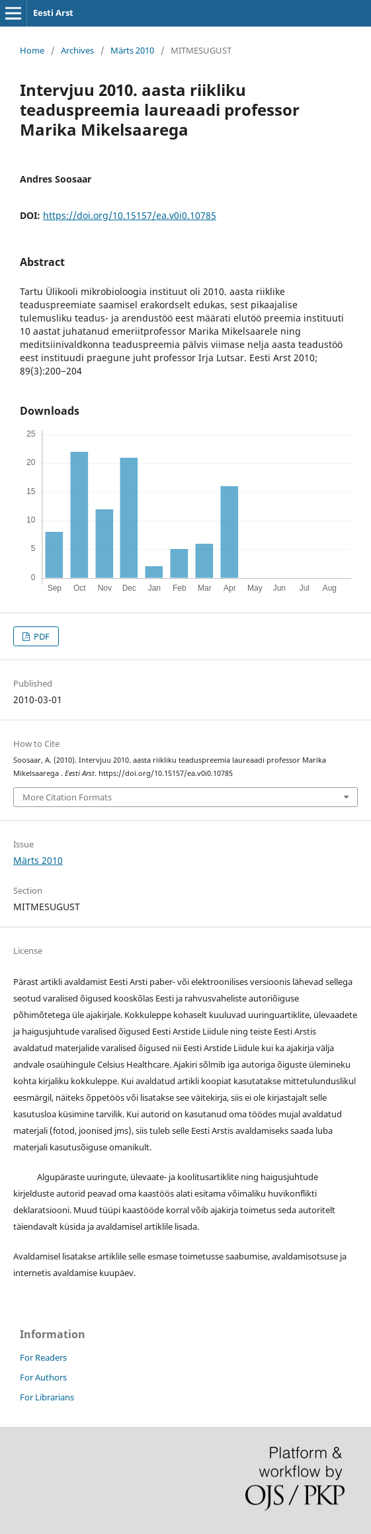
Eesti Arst (53, 13)
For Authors (43, 1377)
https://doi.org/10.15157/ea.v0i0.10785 (129, 215)
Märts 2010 (132, 50)
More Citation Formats (67, 797)
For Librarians (47, 1397)
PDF (41, 636)
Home (32, 50)
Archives (77, 50)
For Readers (43, 1357)
